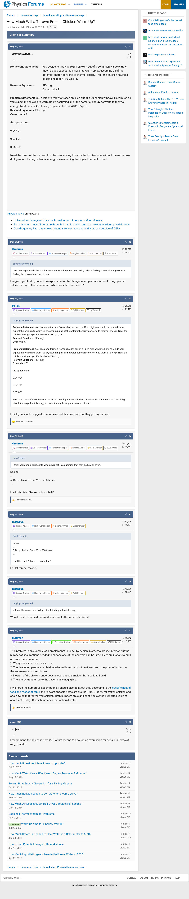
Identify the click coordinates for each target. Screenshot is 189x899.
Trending (96, 4)
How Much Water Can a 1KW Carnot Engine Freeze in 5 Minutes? (48, 774)
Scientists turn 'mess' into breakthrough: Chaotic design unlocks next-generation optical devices (72, 225)
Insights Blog (58, 4)
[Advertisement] (70, 185)
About (141, 878)
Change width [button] (15, 878)
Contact (129, 878)
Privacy (163, 878)
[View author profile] (77, 255)
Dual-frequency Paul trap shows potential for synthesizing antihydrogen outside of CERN (67, 229)
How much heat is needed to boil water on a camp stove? (43, 794)
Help (174, 878)
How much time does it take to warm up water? (37, 764)
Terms (152, 878)
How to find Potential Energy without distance (36, 845)
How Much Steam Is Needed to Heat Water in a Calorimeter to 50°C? (50, 835)
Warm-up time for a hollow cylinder (42, 825)
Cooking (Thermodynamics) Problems (32, 815)
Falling (53, 28)
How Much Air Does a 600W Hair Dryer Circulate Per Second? (45, 804)
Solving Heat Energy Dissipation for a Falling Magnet (40, 784)
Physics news (15, 214)
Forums (78, 4)
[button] (69, 4)
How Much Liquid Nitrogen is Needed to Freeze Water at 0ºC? (46, 855)
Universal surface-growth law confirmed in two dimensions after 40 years (58, 221)
